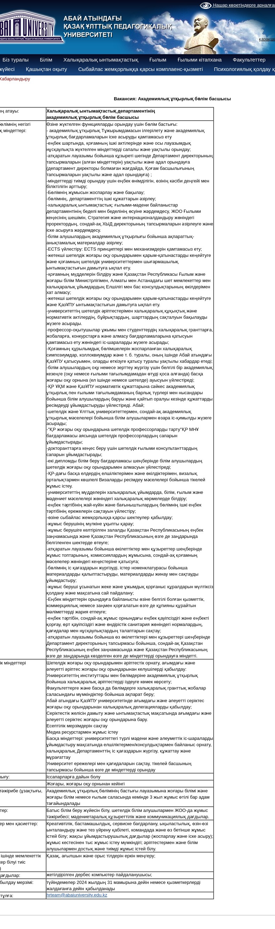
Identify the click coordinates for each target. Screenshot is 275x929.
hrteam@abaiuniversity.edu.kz (76, 895)
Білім (46, 60)
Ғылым (157, 60)
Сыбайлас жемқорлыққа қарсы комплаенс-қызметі (140, 69)
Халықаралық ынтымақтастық (101, 60)
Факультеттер (249, 60)
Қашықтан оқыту (46, 69)
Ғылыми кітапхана (200, 60)
